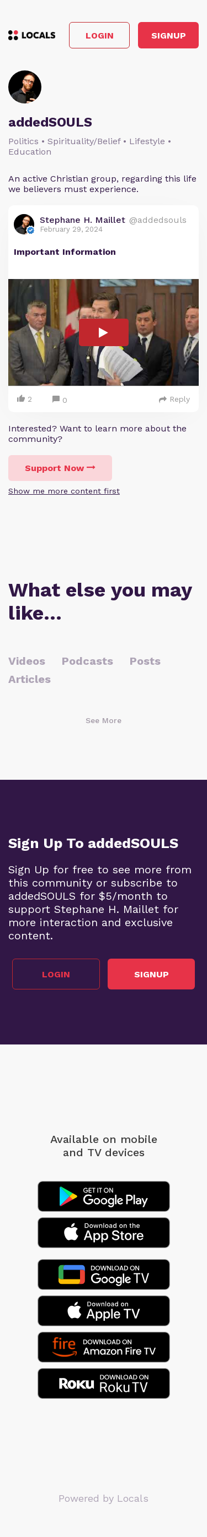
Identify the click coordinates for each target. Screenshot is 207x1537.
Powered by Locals (103, 1498)
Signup (168, 35)
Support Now (60, 468)
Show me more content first (64, 490)
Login (100, 35)
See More (103, 720)
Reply (174, 399)
